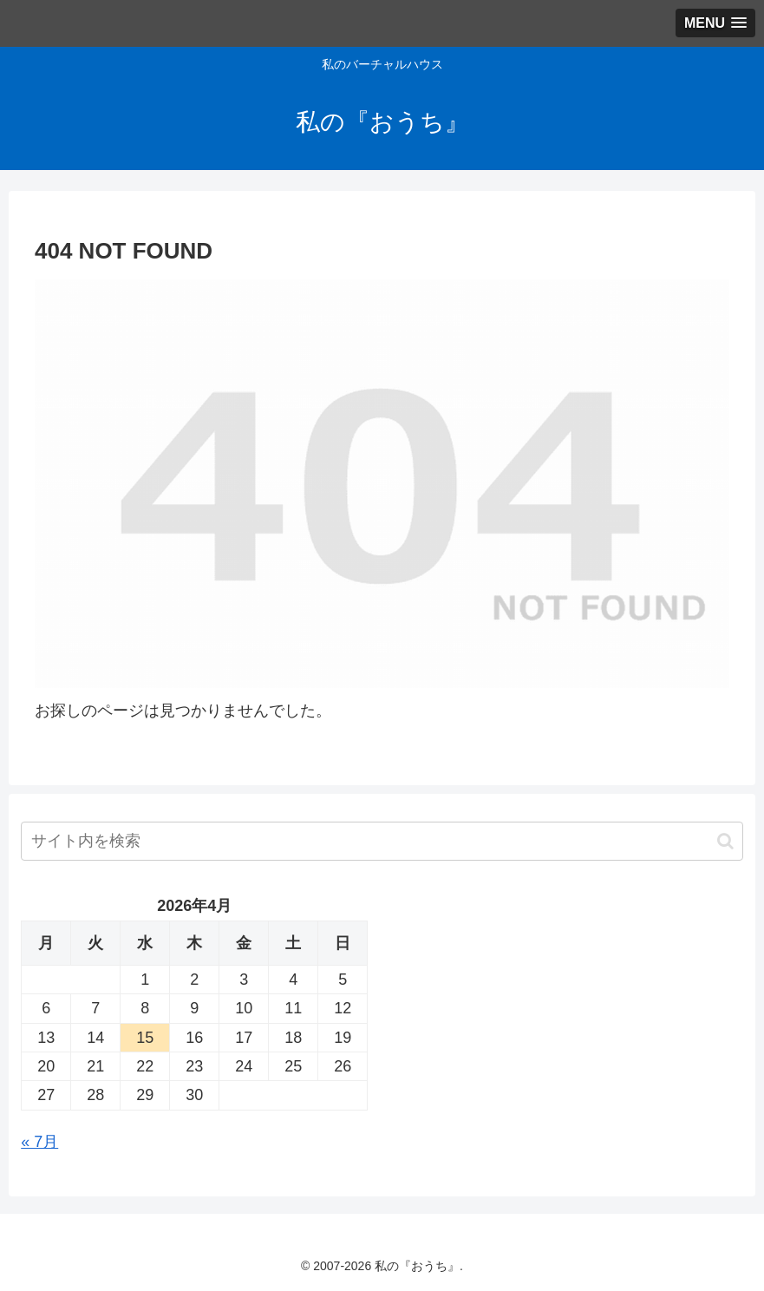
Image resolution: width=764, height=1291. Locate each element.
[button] (725, 841)
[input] (382, 841)
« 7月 (39, 1141)
